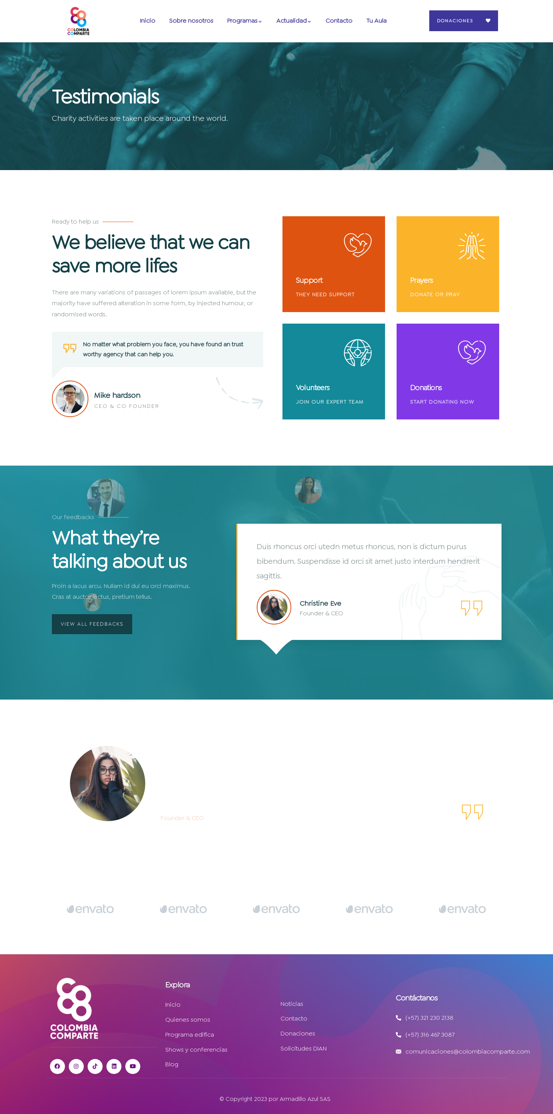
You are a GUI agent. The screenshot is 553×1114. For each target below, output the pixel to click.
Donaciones (455, 21)
